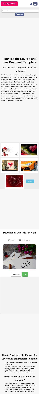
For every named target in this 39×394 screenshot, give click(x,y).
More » (30, 181)
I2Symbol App (9, 4)
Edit (25, 274)
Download (16, 274)
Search (19, 14)
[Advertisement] (17, 37)
